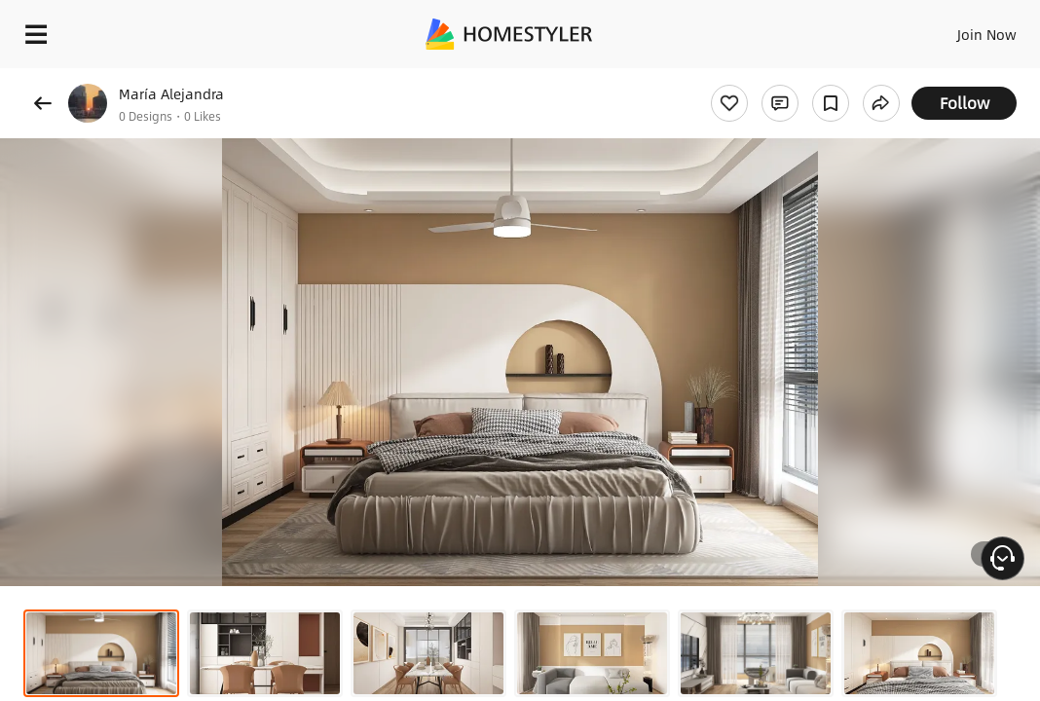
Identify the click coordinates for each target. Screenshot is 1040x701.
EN (918, 29)
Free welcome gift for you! (748, 78)
